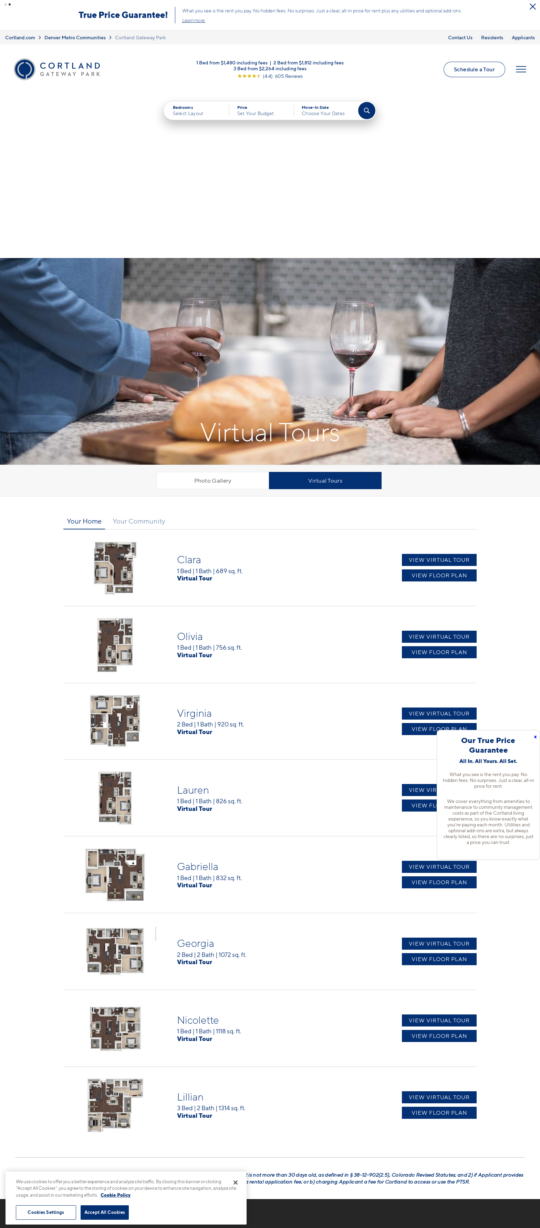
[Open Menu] (521, 69)
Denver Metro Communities (75, 37)
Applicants (523, 37)
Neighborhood (387, 1088)
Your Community (139, 357)
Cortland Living (285, 1148)
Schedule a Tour (474, 69)
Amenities (278, 1136)
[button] (5, 4)
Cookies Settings (46, 1212)
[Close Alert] (533, 6)
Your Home (84, 357)
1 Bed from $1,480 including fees (232, 62)
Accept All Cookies (104, 1212)
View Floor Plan (439, 411)
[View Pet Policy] (190, 1125)
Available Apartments (293, 1100)
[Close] (235, 1182)
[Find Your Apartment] (366, 110)
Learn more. (194, 20)
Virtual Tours (325, 316)
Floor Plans (279, 1088)
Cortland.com (20, 37)
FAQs (375, 1100)
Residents (492, 37)
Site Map (300, 1215)
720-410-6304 (152, 1088)
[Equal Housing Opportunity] (135, 1125)
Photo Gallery (212, 316)
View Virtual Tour (439, 396)
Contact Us (460, 37)
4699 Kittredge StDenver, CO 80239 (156, 1104)
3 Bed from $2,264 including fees (270, 68)
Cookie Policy (116, 1195)
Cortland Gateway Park (140, 37)
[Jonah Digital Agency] (509, 1211)
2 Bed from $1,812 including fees (308, 62)
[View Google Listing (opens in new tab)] (270, 76)
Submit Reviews (268, 1215)
